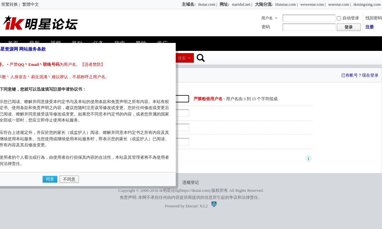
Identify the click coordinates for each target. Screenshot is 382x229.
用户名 (267, 18)
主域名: (188, 4)
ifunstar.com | (286, 4)
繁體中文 (30, 4)
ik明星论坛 (169, 190)
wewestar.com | (313, 4)
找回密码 (373, 18)
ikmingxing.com (367, 4)
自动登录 (348, 18)
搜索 (182, 58)
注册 (369, 26)
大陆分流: (264, 4)
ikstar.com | (207, 4)
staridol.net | (242, 4)
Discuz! (192, 206)
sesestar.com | (339, 4)
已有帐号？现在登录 (359, 75)
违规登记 (190, 182)
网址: (224, 4)
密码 (266, 26)
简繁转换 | (10, 4)
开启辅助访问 (178, 4)
